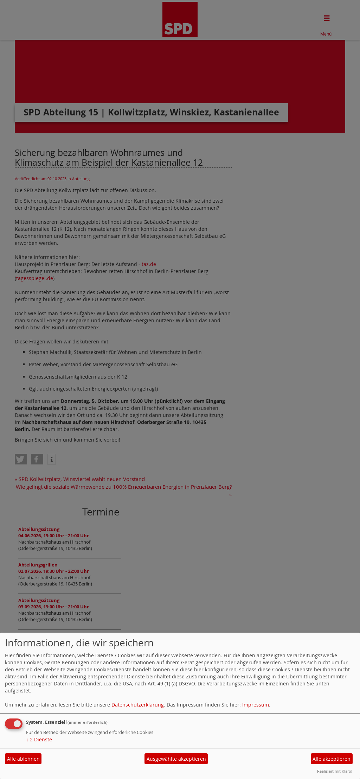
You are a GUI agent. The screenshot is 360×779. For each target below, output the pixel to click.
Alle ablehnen (23, 758)
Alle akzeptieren (332, 758)
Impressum (255, 704)
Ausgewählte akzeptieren (176, 758)
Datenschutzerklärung (137, 704)
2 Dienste (39, 739)
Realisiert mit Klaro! (334, 771)
